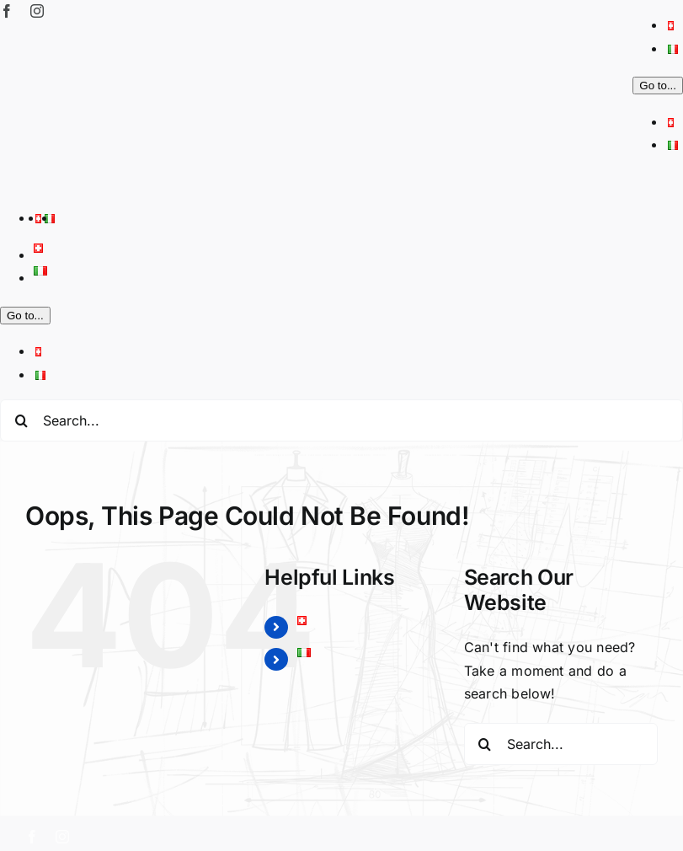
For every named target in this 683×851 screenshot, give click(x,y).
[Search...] (341, 420)
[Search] (21, 420)
